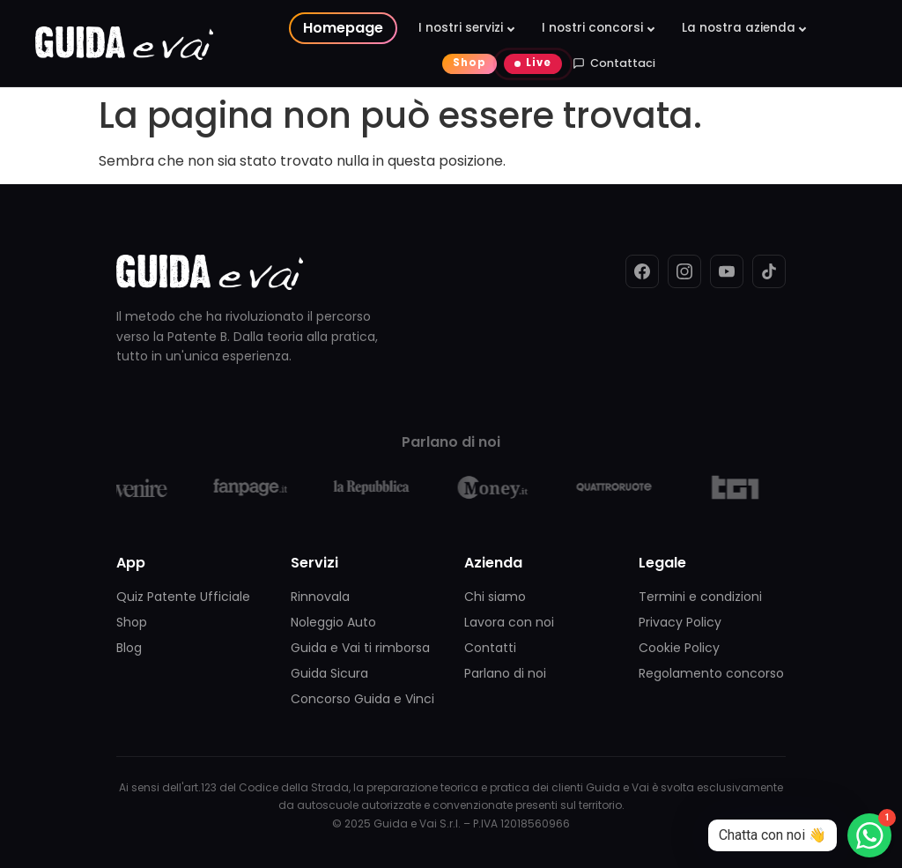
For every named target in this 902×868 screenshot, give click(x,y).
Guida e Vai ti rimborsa (360, 648)
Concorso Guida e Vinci (362, 699)
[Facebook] (642, 271)
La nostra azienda (738, 27)
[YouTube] (726, 271)
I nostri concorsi (592, 27)
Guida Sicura (329, 673)
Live (538, 63)
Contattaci (614, 63)
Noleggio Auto (333, 622)
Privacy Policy (680, 622)
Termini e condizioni (700, 596)
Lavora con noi (509, 622)
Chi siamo (495, 596)
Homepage (343, 28)
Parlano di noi (505, 673)
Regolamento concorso (711, 673)
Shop (469, 63)
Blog (129, 648)
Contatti (490, 648)
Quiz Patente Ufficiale (183, 596)
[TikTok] (769, 271)
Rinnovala (320, 596)
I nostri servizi (460, 27)
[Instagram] (684, 271)
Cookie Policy (679, 648)
